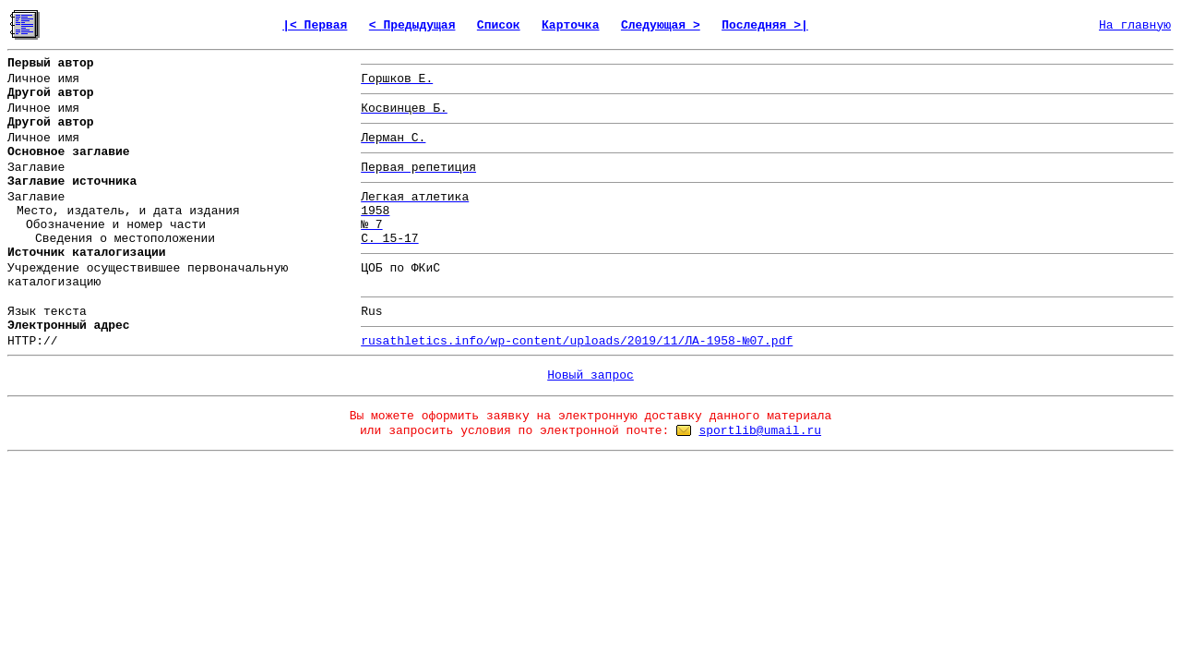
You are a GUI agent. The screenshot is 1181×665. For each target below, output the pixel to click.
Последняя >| (765, 25)
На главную (1135, 25)
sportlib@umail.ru (759, 431)
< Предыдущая (412, 25)
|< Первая (314, 25)
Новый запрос (590, 375)
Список (498, 25)
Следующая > (660, 25)
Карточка (570, 25)
